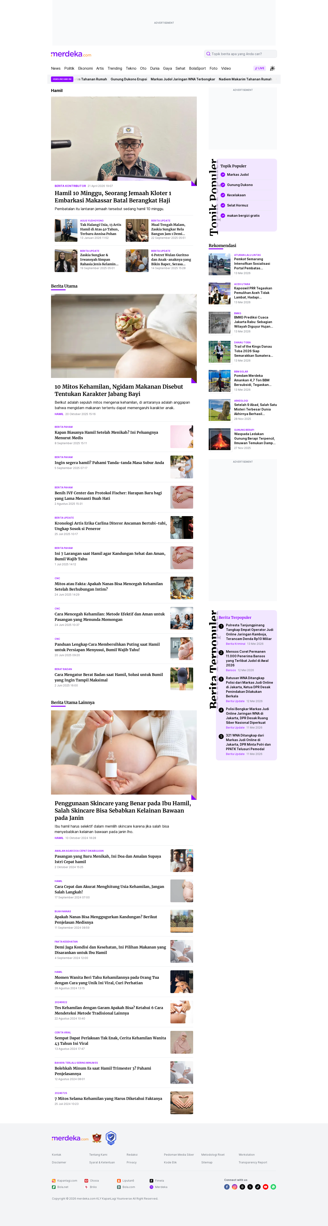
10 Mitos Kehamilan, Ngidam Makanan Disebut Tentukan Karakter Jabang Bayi (119, 390)
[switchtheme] (272, 68)
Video (226, 68)
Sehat (180, 68)
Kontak (56, 1154)
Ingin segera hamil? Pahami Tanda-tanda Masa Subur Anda (109, 462)
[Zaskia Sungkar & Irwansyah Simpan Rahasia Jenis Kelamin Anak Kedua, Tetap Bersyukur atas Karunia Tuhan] (66, 260)
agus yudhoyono (92, 220)
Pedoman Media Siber (179, 1154)
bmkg (237, 313)
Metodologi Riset (213, 1154)
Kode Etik (170, 1162)
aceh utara (242, 284)
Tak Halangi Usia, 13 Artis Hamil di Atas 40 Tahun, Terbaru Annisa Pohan (100, 229)
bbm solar (241, 371)
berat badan (63, 669)
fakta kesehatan (66, 941)
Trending (115, 68)
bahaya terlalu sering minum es (76, 1062)
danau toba (242, 342)
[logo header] (71, 54)
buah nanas (63, 911)
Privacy (132, 1162)
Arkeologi (241, 400)
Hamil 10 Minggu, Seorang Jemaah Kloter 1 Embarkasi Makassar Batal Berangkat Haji (113, 197)
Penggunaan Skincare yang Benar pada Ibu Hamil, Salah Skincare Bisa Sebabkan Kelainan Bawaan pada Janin (123, 810)
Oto (143, 68)
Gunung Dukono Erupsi (133, 79)
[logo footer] (70, 1138)
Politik (69, 68)
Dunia (154, 68)
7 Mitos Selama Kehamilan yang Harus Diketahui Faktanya (108, 1098)
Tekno (131, 68)
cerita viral (63, 1032)
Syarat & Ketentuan (102, 1162)
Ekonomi (85, 68)
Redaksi (132, 1154)
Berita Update (235, 701)
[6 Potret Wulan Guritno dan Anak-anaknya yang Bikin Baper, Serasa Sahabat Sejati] (137, 260)
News (56, 68)
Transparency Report (253, 1162)
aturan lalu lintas (247, 255)
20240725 (61, 1093)
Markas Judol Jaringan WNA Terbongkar (187, 79)
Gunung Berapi (244, 429)
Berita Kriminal (235, 643)
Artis (100, 68)
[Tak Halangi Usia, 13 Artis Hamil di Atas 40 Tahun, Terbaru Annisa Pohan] (66, 230)
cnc (57, 578)
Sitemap (207, 1162)
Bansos (231, 670)
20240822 (61, 1002)
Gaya (167, 68)
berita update (160, 220)
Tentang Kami (98, 1154)
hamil (59, 414)
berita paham (64, 427)
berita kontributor (70, 186)
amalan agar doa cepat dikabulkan (79, 850)
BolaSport (197, 68)
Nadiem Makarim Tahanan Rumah (84, 79)
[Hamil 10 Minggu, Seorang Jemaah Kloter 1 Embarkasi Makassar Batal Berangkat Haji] (124, 141)
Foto (214, 68)
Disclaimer (59, 1162)
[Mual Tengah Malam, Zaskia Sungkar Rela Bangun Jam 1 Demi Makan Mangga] (137, 230)
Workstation (247, 1154)
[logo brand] (96, 1138)
